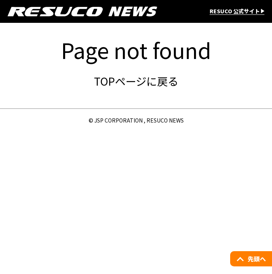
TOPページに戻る (136, 81)
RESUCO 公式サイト (235, 11)
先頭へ (257, 258)
